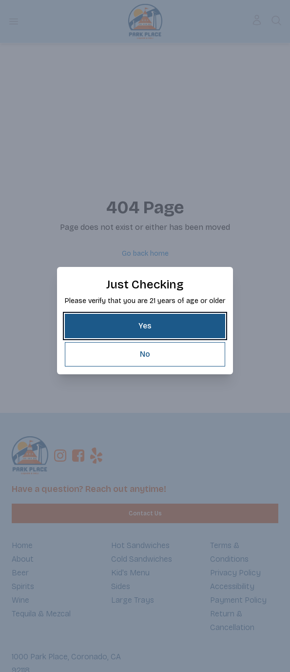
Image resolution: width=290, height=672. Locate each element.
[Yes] (145, 326)
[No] (145, 354)
